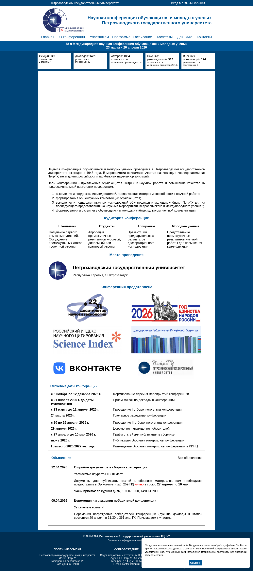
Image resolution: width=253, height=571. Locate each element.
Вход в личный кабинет (188, 3)
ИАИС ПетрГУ (67, 558)
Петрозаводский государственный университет (67, 555)
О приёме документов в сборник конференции (110, 467)
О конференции (72, 37)
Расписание (142, 37)
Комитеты (165, 37)
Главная (47, 37)
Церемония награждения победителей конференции (115, 500)
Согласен (195, 562)
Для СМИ (184, 37)
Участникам (99, 37)
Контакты (204, 37)
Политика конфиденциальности (126, 540)
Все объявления (190, 457)
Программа (121, 37)
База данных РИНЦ (67, 563)
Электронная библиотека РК (67, 561)
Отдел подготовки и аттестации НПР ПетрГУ (126, 555)
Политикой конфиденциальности (220, 548)
